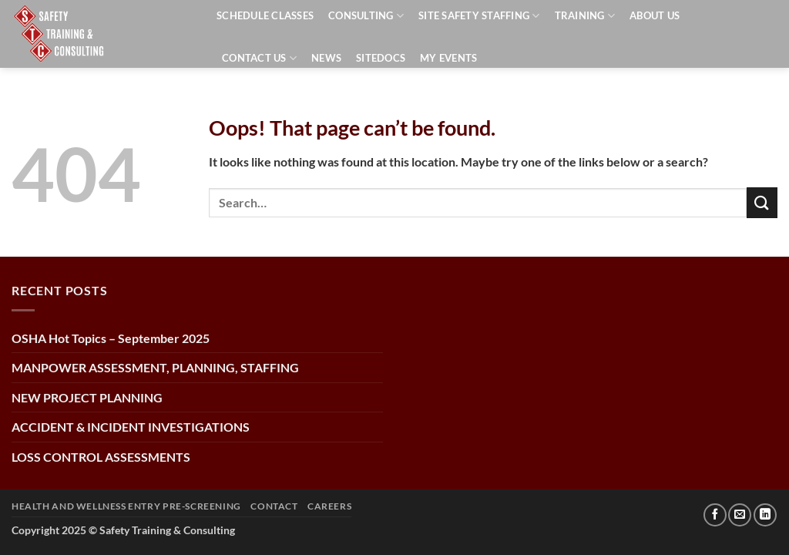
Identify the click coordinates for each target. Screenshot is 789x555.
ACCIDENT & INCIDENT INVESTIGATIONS (131, 426)
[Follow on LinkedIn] (765, 514)
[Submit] (762, 202)
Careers (329, 506)
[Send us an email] (739, 514)
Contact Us (259, 58)
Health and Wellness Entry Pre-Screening (126, 506)
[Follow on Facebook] (715, 514)
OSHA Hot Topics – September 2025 (111, 338)
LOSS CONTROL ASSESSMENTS (101, 456)
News (326, 58)
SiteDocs (380, 58)
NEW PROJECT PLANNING (87, 397)
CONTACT (273, 506)
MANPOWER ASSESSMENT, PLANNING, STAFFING (155, 367)
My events (448, 58)
